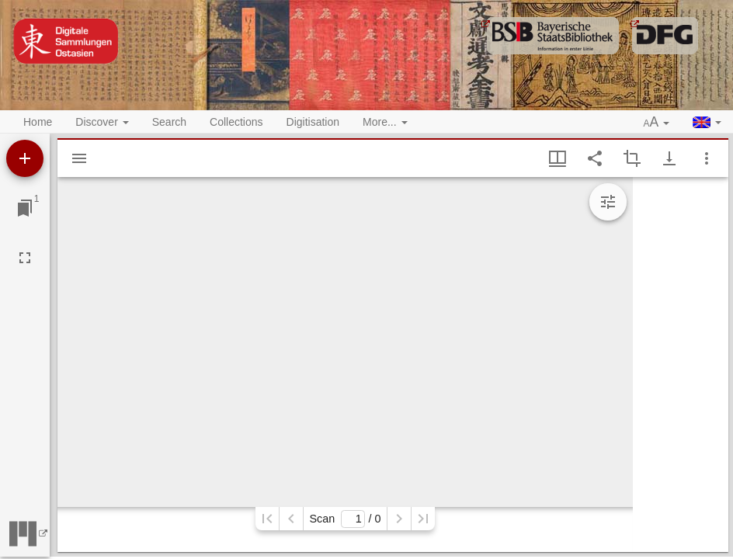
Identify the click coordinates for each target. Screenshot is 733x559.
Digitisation (313, 122)
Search (169, 122)
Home (37, 122)
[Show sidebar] (79, 158)
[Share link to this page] (594, 158)
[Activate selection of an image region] (632, 158)
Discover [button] (101, 122)
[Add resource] (24, 158)
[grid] (680, 364)
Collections (236, 122)
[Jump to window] (24, 208)
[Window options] (706, 158)
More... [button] (385, 122)
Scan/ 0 (344, 519)
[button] (657, 122)
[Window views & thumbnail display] (557, 158)
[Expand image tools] (608, 201)
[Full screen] (24, 257)
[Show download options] (669, 158)
